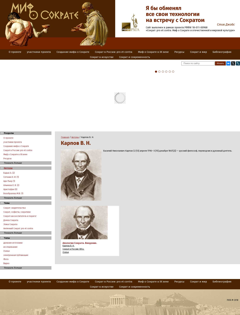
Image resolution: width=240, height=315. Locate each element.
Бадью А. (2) (9, 173)
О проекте (15, 51)
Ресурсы (179, 51)
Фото (6, 259)
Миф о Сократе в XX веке (153, 51)
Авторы (8, 168)
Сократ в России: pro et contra (113, 51)
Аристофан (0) (10, 189)
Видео (6, 263)
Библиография (222, 51)
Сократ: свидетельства (14, 208)
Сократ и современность (134, 57)
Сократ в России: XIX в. (73, 249)
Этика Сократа (10, 224)
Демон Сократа (10, 220)
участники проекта (39, 51)
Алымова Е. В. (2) (11, 185)
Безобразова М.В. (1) (13, 193)
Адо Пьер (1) (9, 181)
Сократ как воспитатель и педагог (20, 216)
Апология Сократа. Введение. (80, 243)
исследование (10, 247)
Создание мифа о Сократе (73, 51)
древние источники (12, 243)
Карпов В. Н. (68, 246)
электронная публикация (15, 255)
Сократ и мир (198, 51)
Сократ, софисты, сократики (17, 212)
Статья (6, 251)
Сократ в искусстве (101, 57)
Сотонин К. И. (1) (11, 177)
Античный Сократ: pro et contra (18, 228)
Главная (65, 137)
